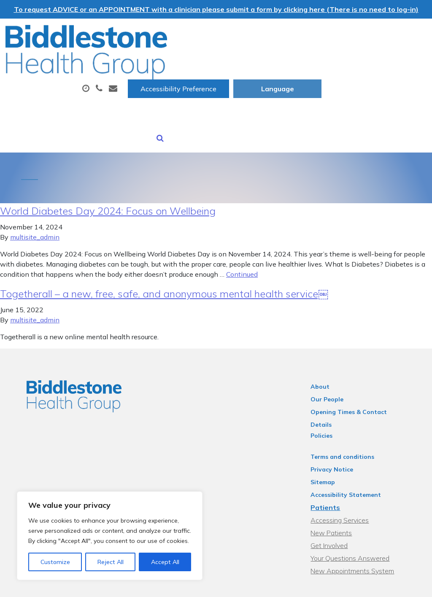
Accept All (165, 562)
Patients (331, 463)
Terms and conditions (348, 413)
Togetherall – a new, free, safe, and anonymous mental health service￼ (164, 260)
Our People (332, 366)
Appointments (203, 60)
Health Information (299, 90)
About (133, 60)
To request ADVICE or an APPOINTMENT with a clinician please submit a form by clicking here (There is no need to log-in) (216, 9)
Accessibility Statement (351, 451)
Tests (334, 60)
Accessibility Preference (283, 34)
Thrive (407, 584)
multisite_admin (34, 204)
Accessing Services (345, 476)
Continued (242, 241)
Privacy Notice (337, 425)
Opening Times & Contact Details (365, 379)
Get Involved (334, 501)
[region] (109, 535)
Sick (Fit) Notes (143, 90)
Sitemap (328, 438)
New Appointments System (358, 527)
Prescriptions (278, 60)
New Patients (215, 90)
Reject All (110, 562)
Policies (327, 391)
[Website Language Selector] (382, 34)
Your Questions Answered (355, 514)
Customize (55, 562)
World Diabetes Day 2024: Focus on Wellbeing (108, 178)
